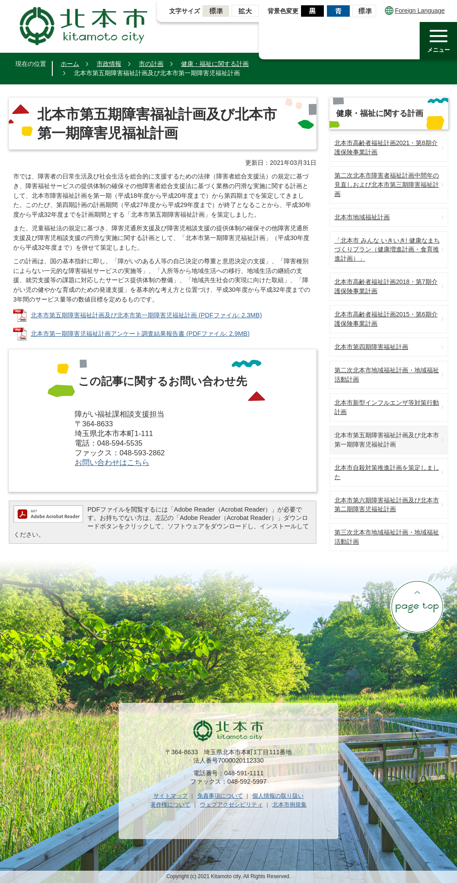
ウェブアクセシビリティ (231, 804)
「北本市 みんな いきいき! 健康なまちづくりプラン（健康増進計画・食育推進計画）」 (387, 249)
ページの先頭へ (417, 606)
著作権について (170, 804)
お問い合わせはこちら (112, 462)
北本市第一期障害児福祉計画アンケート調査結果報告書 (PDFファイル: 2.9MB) (140, 333)
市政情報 (109, 63)
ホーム (70, 63)
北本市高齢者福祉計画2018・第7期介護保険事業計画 (386, 286)
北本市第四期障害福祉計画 (371, 346)
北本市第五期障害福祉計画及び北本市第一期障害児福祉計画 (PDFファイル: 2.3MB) (146, 315)
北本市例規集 (289, 804)
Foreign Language (415, 10)
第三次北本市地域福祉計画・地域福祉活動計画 (386, 537)
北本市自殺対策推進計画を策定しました (386, 472)
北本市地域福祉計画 (362, 217)
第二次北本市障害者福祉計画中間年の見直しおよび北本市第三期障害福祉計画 (386, 184)
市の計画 (151, 63)
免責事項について (220, 795)
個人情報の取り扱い (278, 795)
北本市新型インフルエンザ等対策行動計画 (386, 407)
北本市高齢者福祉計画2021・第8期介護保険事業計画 (386, 147)
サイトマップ (170, 795)
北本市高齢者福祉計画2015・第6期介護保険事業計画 (386, 319)
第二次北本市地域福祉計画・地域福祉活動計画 (386, 375)
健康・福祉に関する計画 (215, 63)
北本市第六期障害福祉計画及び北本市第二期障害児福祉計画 (386, 505)
